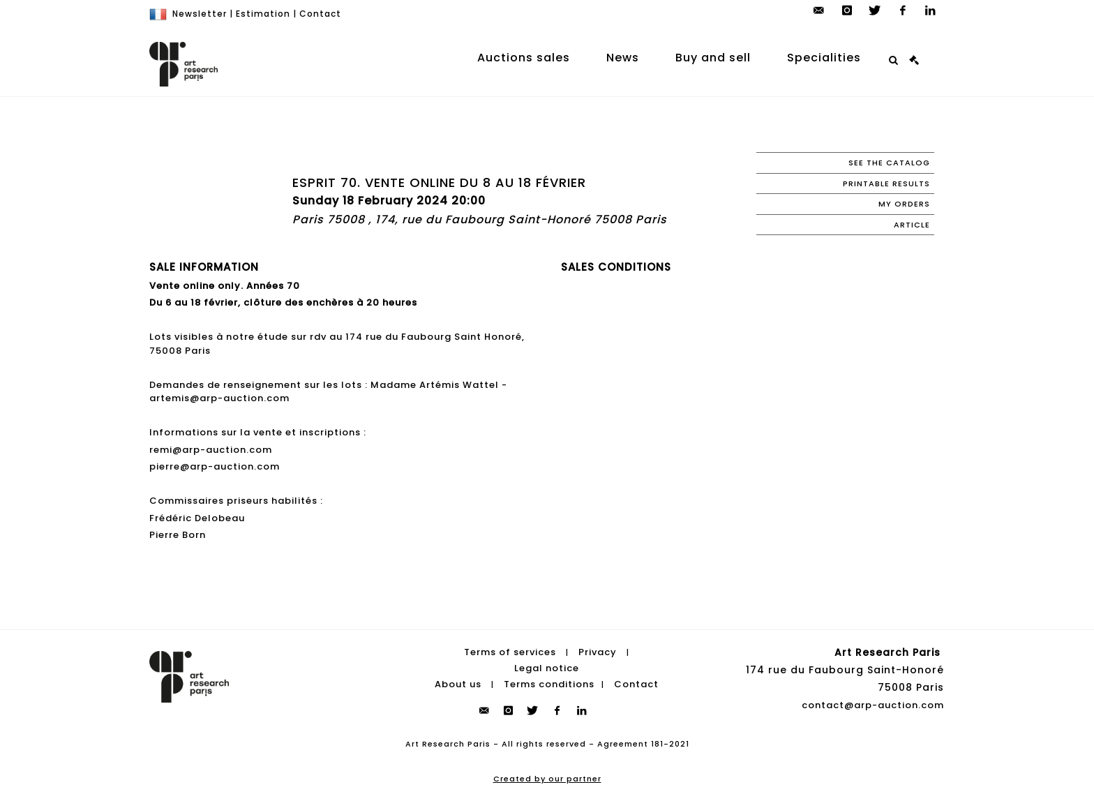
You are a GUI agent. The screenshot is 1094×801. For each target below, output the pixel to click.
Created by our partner (547, 778)
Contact (320, 14)
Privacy (597, 652)
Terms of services (510, 652)
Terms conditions (549, 684)
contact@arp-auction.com (873, 705)
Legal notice (546, 668)
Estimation (263, 14)
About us (458, 684)
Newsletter (199, 14)
